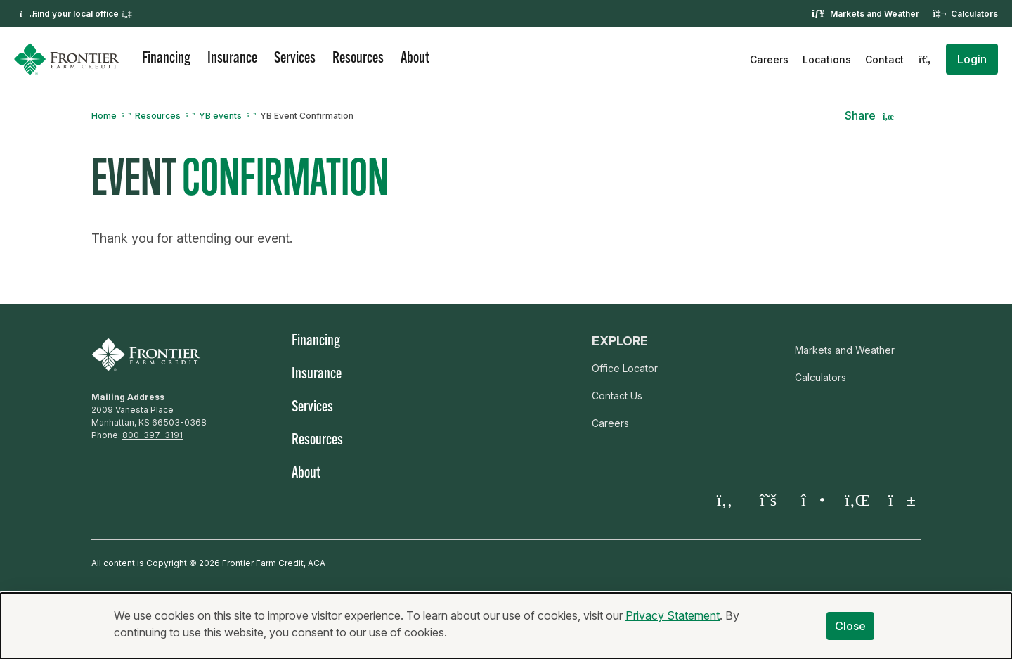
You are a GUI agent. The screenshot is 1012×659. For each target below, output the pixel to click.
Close (851, 627)
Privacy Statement (672, 617)
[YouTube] (899, 500)
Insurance (232, 59)
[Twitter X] (768, 500)
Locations (827, 59)
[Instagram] (811, 500)
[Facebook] (724, 500)
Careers (769, 59)
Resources (358, 59)
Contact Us (617, 396)
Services (295, 59)
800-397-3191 (152, 435)
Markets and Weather (874, 13)
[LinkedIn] (855, 500)
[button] (972, 59)
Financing (166, 59)
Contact (884, 59)
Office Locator (625, 368)
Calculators (974, 13)
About (415, 59)
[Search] (925, 59)
